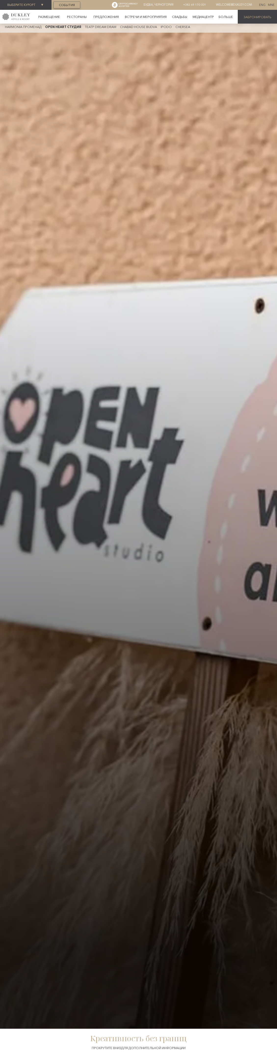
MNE (271, 4)
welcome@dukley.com (234, 4)
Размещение (49, 17)
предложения (106, 17)
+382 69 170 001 (194, 4)
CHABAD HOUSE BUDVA (138, 27)
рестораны (77, 17)
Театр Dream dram (100, 27)
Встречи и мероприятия (146, 17)
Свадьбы (179, 17)
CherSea (182, 27)
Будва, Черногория (158, 4)
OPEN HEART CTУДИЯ (63, 27)
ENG (262, 4)
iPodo (166, 27)
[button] (226, 17)
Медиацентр (203, 17)
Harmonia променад (23, 27)
